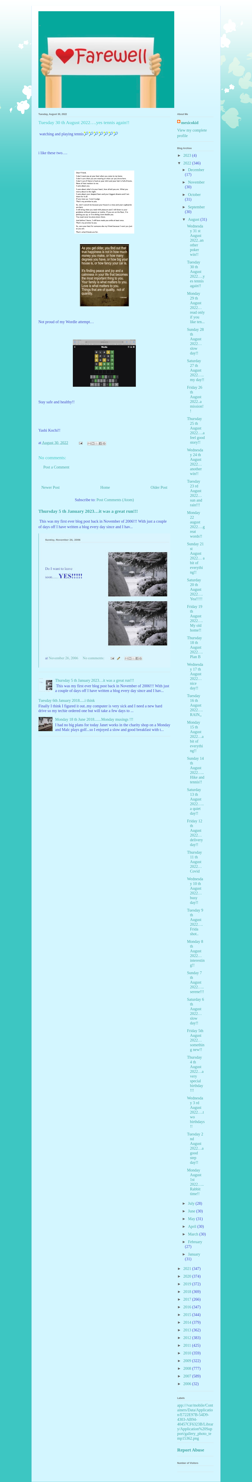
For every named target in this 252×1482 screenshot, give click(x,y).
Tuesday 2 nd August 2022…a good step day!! (195, 1148)
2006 (187, 1384)
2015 (187, 1314)
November (196, 182)
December (196, 170)
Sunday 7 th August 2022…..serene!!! (195, 982)
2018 (187, 1291)
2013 (187, 1330)
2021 (187, 1268)
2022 (187, 163)
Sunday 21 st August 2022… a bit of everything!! (196, 558)
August (194, 219)
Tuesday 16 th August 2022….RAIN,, (195, 705)
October (194, 194)
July (191, 1203)
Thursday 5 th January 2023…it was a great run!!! (88, 511)
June (192, 1211)
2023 (187, 155)
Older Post (159, 487)
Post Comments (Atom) (115, 500)
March (193, 1234)
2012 (187, 1337)
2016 (187, 1307)
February (195, 1242)
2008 (187, 1368)
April (192, 1226)
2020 (187, 1276)
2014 (187, 1322)
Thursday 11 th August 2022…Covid (194, 861)
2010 (187, 1353)
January (194, 1254)
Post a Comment (56, 467)
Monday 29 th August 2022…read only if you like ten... (196, 307)
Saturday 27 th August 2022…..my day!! (195, 370)
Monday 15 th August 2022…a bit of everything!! (195, 736)
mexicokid (189, 123)
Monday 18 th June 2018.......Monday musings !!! (94, 719)
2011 (187, 1345)
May (192, 1219)
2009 (187, 1361)
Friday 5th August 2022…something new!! (195, 1040)
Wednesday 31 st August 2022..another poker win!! (195, 240)
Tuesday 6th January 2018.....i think (66, 700)
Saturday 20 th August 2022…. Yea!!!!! (195, 589)
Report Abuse (190, 1449)
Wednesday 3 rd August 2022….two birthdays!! (196, 1112)
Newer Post (50, 487)
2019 (187, 1284)
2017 (187, 1299)
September (196, 207)
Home (105, 487)
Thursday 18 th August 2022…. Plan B (195, 647)
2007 (187, 1376)
